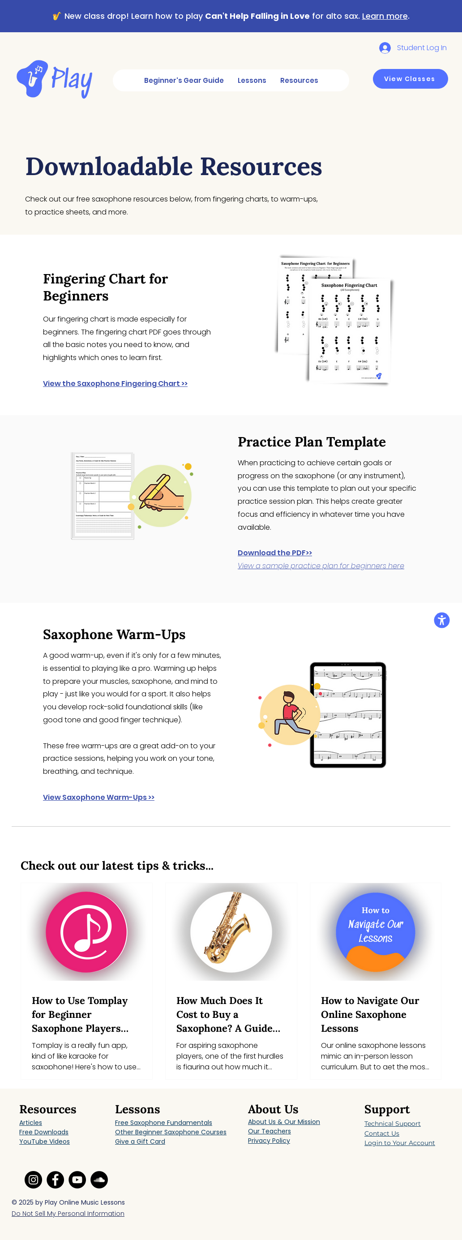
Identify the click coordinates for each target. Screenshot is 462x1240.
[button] (442, 620)
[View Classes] (410, 79)
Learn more (385, 15)
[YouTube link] (77, 1180)
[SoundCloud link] (99, 1180)
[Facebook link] (55, 1180)
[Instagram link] (33, 1180)
